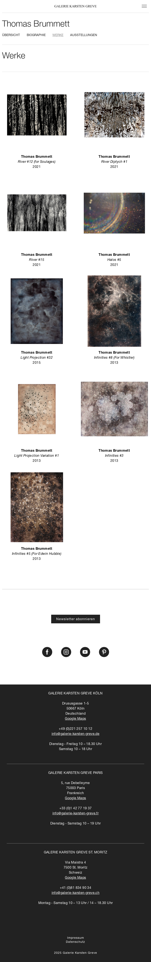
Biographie (36, 35)
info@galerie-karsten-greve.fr (75, 813)
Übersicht (11, 35)
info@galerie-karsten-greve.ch (76, 893)
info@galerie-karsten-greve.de (76, 734)
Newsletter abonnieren (75, 619)
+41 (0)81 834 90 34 (75, 888)
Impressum (75, 938)
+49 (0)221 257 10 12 (75, 729)
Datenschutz (75, 942)
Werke (57, 35)
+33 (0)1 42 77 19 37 (75, 808)
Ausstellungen (83, 35)
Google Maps (75, 719)
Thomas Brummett (36, 24)
